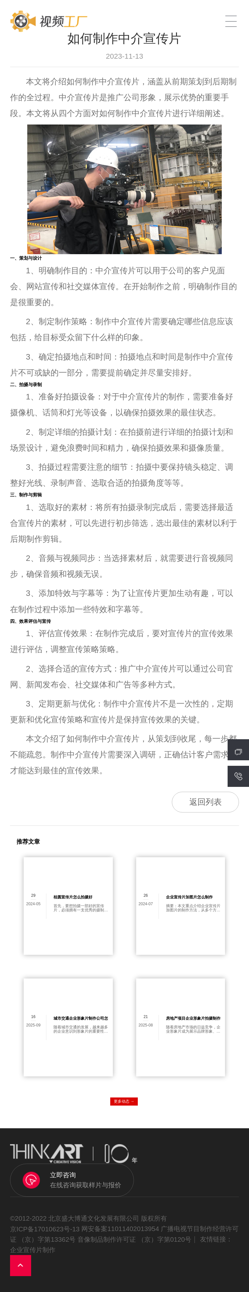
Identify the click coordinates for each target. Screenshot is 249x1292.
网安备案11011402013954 (120, 1228)
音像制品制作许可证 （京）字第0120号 (134, 1239)
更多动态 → (124, 1101)
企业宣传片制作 (32, 1249)
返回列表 (205, 802)
